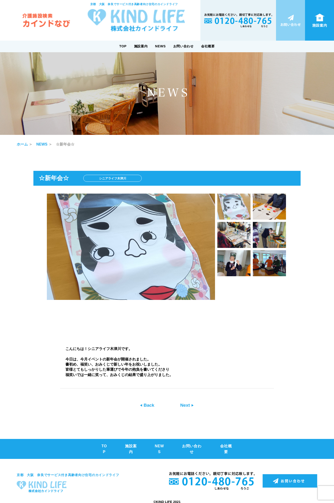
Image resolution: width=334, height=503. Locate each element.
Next (185, 405)
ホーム (22, 144)
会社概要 (208, 46)
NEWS (160, 46)
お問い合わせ (183, 46)
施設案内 (141, 46)
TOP (122, 46)
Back (148, 405)
